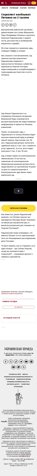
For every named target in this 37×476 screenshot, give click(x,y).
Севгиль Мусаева (24, 453)
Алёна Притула (26, 454)
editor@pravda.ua (24, 456)
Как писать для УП (13, 384)
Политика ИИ (10, 379)
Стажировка (25, 384)
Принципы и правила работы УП (18, 381)
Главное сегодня (9, 301)
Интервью (31, 8)
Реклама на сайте (15, 374)
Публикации (14, 8)
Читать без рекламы (18, 208)
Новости (5, 8)
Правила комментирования (11, 294)
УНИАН (13, 51)
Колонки (23, 8)
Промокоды (18, 386)
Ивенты (25, 374)
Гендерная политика (23, 379)
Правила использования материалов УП (18, 377)
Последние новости (11, 318)
